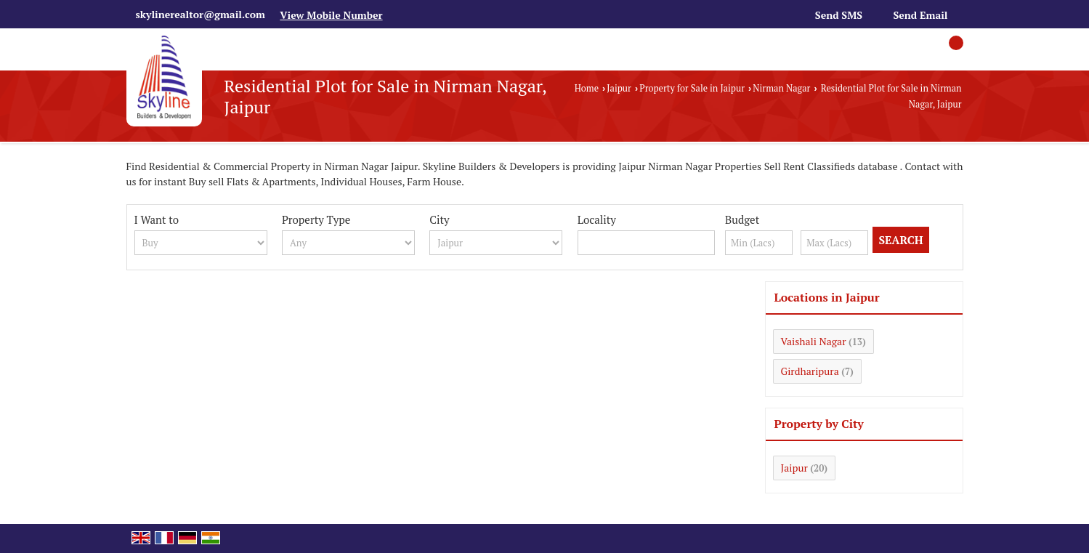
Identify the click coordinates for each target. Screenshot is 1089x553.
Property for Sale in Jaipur (692, 88)
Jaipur (619, 88)
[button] (331, 15)
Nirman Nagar (781, 88)
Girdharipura (810, 371)
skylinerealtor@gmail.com (200, 14)
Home (587, 88)
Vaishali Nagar (813, 341)
